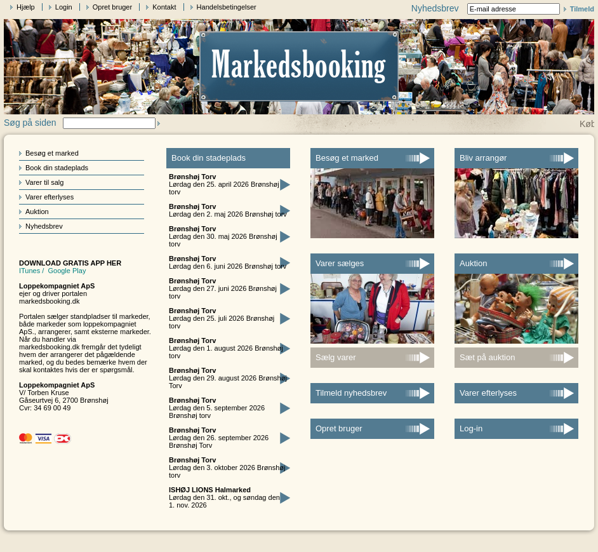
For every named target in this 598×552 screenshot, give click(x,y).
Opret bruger (112, 7)
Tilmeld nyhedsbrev (351, 393)
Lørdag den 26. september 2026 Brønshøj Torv (219, 437)
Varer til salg (44, 182)
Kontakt (164, 7)
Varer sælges (340, 263)
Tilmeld (582, 9)
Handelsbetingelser (226, 7)
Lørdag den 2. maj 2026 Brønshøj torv (228, 210)
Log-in (471, 428)
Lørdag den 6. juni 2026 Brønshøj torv (227, 262)
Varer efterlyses (49, 197)
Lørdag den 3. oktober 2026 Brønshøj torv (227, 467)
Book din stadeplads (56, 168)
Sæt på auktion (487, 357)
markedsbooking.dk (49, 301)
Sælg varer (336, 357)
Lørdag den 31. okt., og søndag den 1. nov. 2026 (224, 497)
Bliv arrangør (483, 158)
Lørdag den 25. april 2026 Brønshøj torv (224, 184)
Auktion (37, 211)
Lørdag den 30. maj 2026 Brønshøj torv (223, 236)
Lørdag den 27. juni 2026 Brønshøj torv (223, 288)
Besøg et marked (52, 153)
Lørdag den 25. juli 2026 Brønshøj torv (221, 318)
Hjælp (26, 7)
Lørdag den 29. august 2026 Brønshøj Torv (228, 378)
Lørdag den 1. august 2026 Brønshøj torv (226, 348)
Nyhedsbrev (44, 226)
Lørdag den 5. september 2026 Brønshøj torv (217, 407)
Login (63, 7)
